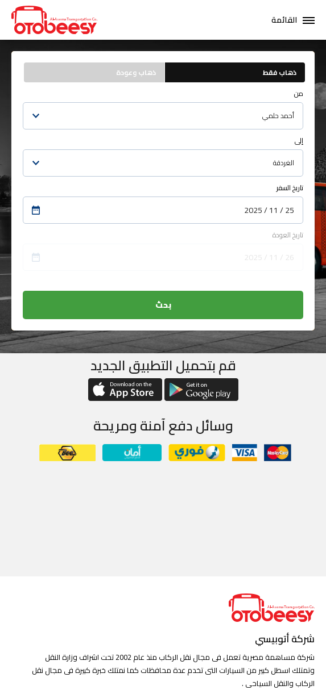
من (298, 93)
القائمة (284, 20)
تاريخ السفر (290, 187)
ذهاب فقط (279, 72)
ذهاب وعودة (136, 72)
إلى (299, 140)
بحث (163, 305)
